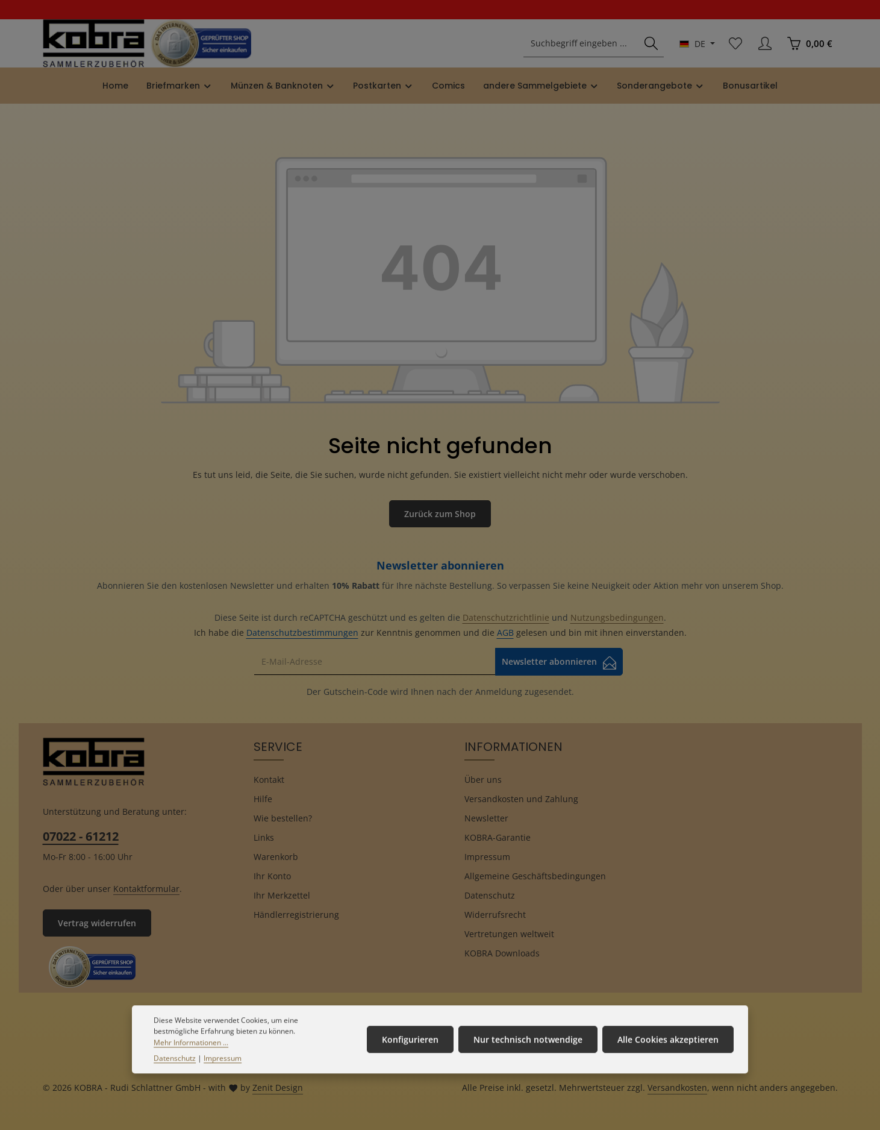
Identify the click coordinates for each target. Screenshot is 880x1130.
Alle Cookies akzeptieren (668, 1057)
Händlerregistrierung (296, 914)
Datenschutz (489, 895)
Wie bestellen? (283, 818)
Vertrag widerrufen (97, 923)
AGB (505, 632)
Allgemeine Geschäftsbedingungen (535, 876)
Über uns (483, 779)
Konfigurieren (410, 1057)
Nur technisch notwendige (527, 1057)
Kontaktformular (146, 888)
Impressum (487, 856)
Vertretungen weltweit (509, 934)
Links (264, 837)
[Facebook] (440, 1013)
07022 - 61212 (81, 836)
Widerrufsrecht (495, 914)
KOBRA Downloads (502, 953)
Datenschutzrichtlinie (506, 617)
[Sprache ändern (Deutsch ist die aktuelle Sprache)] (697, 43)
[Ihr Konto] (765, 43)
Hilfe (263, 799)
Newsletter (486, 818)
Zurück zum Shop (440, 513)
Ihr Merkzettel (282, 895)
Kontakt (269, 779)
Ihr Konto (272, 876)
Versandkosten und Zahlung (521, 799)
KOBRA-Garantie (497, 837)
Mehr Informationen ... (191, 1060)
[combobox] (581, 43)
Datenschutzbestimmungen (302, 632)
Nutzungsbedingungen (617, 617)
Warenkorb (276, 856)
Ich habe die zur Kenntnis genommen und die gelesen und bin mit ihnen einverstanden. (440, 632)
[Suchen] (651, 43)
